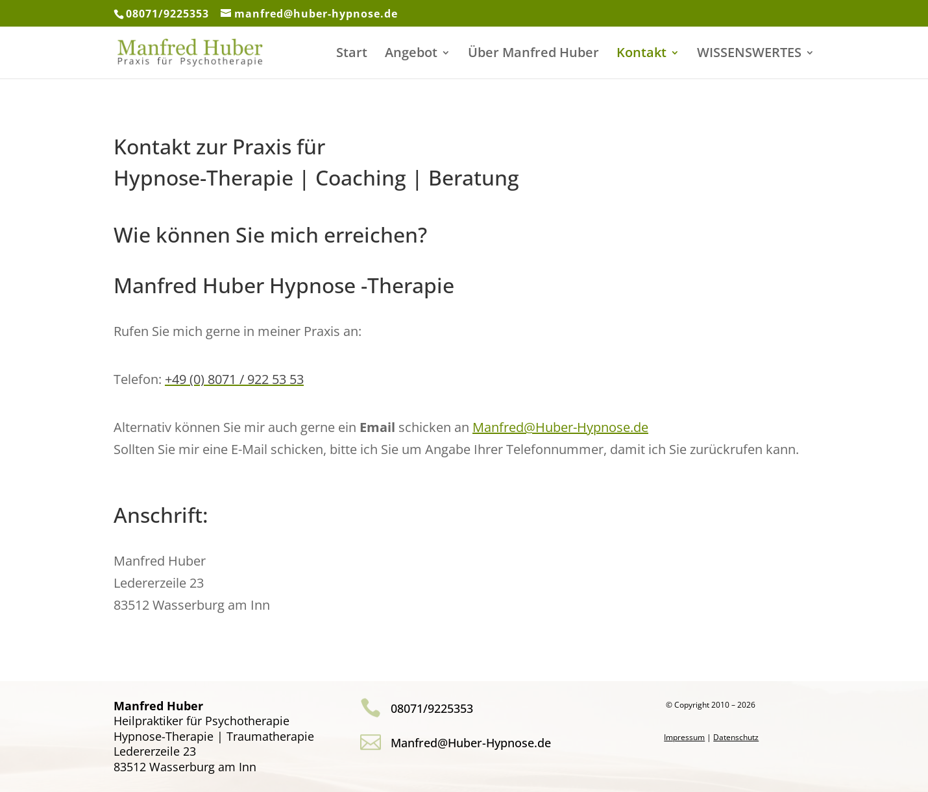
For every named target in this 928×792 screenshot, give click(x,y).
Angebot (411, 54)
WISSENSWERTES (749, 54)
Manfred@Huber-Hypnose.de (560, 427)
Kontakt (641, 54)
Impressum (684, 737)
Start (351, 54)
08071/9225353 (167, 13)
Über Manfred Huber (533, 54)
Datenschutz (736, 737)
